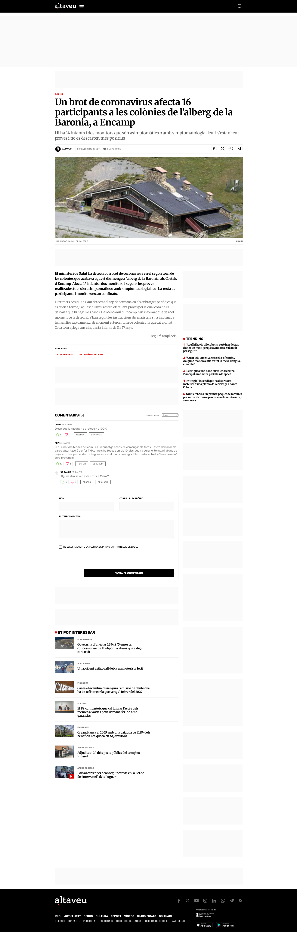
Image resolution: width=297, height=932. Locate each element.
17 (66, 482)
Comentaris (114, 149)
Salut (59, 94)
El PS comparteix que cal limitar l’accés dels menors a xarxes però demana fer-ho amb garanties (108, 704)
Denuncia (96, 435)
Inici (58, 916)
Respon (80, 435)
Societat (82, 696)
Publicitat (90, 921)
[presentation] (87, 562)
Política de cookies (156, 921)
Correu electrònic (131, 498)
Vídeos (129, 916)
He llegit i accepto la (98, 547)
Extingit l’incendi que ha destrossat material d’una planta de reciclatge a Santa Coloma (210, 384)
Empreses (82, 720)
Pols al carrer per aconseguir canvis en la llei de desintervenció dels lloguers (110, 767)
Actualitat (72, 916)
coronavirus (65, 354)
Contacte (73, 921)
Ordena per (153, 415)
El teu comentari (70, 516)
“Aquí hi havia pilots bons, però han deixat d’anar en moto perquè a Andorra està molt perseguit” (211, 348)
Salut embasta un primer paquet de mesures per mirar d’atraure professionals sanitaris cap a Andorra (212, 397)
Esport (116, 916)
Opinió (88, 916)
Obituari (165, 916)
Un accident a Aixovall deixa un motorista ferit (110, 661)
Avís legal (178, 921)
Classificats (146, 916)
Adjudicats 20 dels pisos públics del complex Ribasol (108, 746)
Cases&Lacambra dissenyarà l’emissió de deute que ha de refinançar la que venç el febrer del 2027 (113, 682)
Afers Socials (85, 740)
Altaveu (67, 149)
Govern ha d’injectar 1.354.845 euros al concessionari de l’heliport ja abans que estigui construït (110, 640)
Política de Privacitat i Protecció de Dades (113, 547)
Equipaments (84, 632)
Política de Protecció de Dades (120, 921)
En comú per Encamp (91, 354)
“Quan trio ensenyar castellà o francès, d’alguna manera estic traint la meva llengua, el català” (211, 361)
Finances (82, 675)
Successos (83, 656)
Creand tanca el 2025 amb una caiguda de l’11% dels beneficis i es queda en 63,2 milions (113, 726)
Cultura (102, 916)
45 (61, 464)
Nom (61, 498)
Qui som (60, 921)
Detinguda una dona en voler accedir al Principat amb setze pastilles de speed (209, 372)
